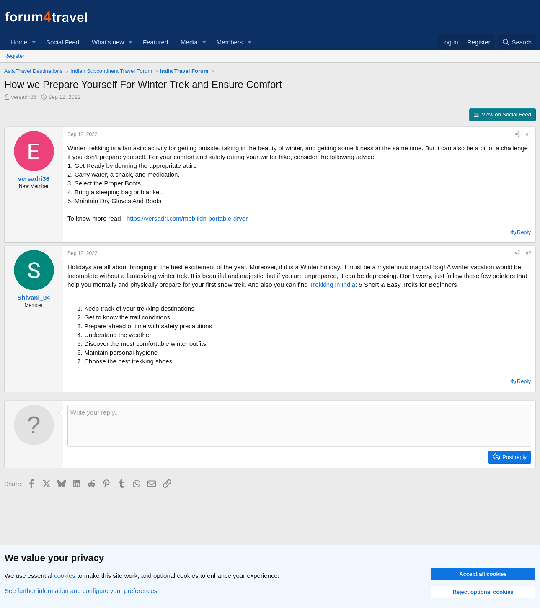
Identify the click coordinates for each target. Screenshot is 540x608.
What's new (108, 42)
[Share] (517, 134)
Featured (155, 42)
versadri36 (24, 97)
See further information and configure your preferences (81, 590)
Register (14, 56)
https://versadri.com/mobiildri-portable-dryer (187, 218)
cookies (64, 575)
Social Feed (62, 42)
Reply (524, 232)
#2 (528, 253)
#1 (528, 134)
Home (18, 42)
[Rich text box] (299, 426)
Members (230, 42)
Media (189, 42)
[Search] (517, 42)
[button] (34, 42)
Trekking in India (333, 284)
